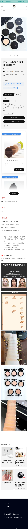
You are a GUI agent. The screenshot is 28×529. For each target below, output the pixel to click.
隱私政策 (16, 526)
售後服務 (12, 526)
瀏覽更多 (14, 188)
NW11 (18, 99)
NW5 (12, 99)
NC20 (12, 96)
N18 (21, 102)
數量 (4, 106)
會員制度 (21, 526)
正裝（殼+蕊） (8, 89)
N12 (16, 102)
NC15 (6, 96)
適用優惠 (5, 75)
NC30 (6, 99)
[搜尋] (24, 10)
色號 (4, 93)
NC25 (18, 96)
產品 (4, 87)
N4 (5, 102)
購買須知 (7, 526)
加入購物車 (14, 113)
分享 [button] (5, 121)
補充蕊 (17, 89)
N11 (11, 102)
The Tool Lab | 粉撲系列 (11, 156)
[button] (2, 6)
